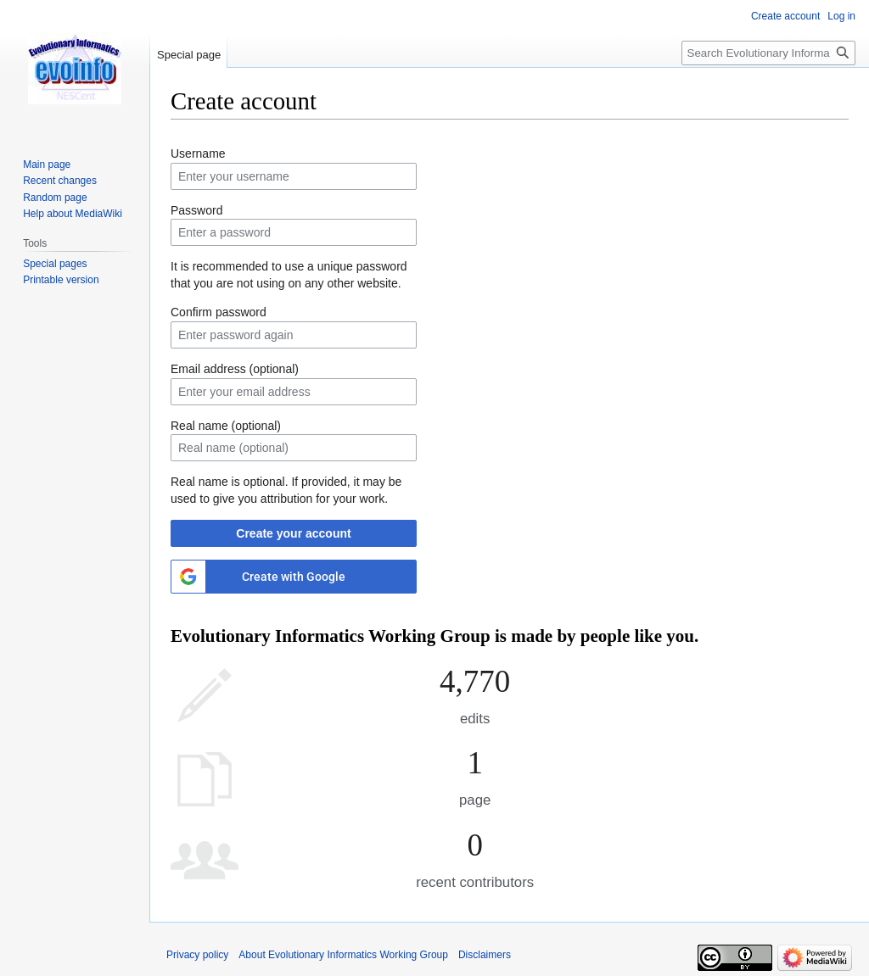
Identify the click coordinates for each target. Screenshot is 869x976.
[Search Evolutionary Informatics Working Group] (768, 53)
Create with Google (293, 576)
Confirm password (218, 312)
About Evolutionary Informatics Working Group (343, 955)
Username (198, 153)
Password (196, 210)
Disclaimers (484, 955)
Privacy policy (197, 955)
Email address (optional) (235, 369)
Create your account (293, 533)
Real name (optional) (226, 425)
